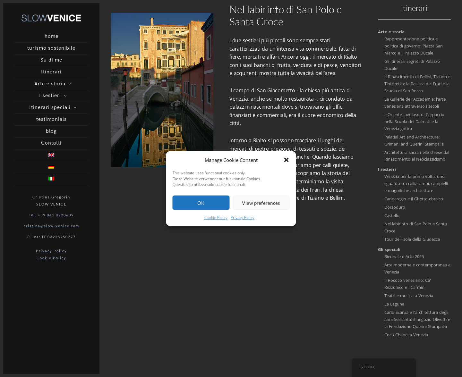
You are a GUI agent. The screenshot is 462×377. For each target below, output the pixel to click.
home (51, 36)
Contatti (51, 143)
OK (201, 206)
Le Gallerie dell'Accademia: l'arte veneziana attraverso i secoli (415, 102)
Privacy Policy (242, 221)
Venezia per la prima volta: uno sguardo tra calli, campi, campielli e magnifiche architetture (416, 183)
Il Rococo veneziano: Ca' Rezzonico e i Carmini (407, 283)
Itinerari (51, 72)
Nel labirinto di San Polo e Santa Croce (415, 227)
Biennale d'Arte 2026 (404, 256)
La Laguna (394, 304)
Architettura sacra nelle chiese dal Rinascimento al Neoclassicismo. (416, 155)
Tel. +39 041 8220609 (51, 215)
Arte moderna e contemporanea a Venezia (417, 268)
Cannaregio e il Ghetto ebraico (413, 199)
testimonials (51, 119)
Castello (391, 215)
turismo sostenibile (51, 48)
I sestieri (50, 96)
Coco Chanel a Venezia (406, 335)
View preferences (261, 206)
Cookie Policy (215, 221)
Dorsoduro (394, 207)
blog (51, 131)
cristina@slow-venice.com (51, 226)
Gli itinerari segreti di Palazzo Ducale (412, 64)
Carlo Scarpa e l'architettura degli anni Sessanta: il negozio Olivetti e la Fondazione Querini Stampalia (417, 319)
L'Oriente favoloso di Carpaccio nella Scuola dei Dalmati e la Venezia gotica (414, 121)
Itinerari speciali (50, 108)
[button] (286, 163)
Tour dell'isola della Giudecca (412, 239)
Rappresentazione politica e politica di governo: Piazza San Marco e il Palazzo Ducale (413, 46)
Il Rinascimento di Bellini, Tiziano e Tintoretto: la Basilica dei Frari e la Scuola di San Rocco (417, 84)
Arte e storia (49, 84)
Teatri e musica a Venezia (408, 295)
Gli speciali (389, 249)
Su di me (51, 60)
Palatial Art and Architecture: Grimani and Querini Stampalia (414, 140)
